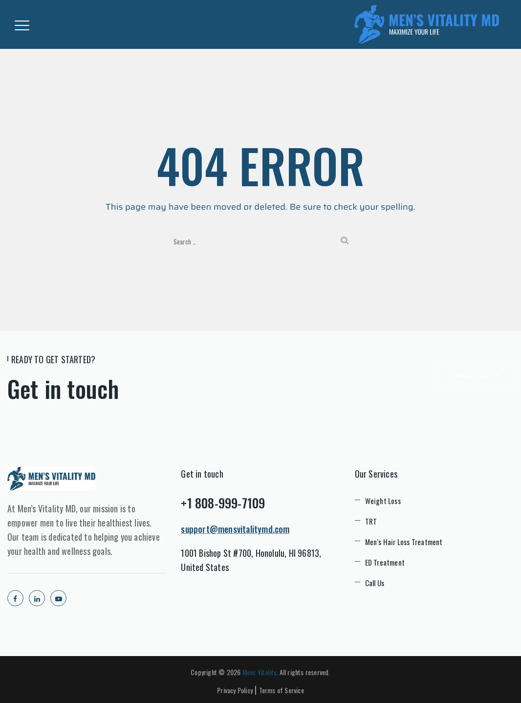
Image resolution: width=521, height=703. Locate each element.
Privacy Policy (235, 690)
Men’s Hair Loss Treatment (404, 541)
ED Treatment (385, 562)
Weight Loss (383, 500)
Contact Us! (476, 374)
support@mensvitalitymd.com (235, 529)
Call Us (374, 582)
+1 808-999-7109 (223, 502)
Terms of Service (281, 690)
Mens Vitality (259, 672)
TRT (371, 521)
